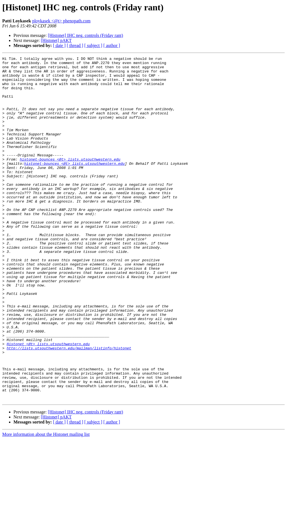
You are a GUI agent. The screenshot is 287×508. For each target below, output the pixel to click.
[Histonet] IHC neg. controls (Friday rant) (85, 35)
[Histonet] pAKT (56, 40)
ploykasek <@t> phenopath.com (61, 20)
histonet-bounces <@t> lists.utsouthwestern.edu (70, 180)
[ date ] (59, 45)
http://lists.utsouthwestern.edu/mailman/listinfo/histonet (69, 406)
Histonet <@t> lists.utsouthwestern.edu (48, 401)
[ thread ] (75, 45)
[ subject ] (93, 45)
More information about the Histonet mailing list (46, 503)
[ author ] (111, 45)
